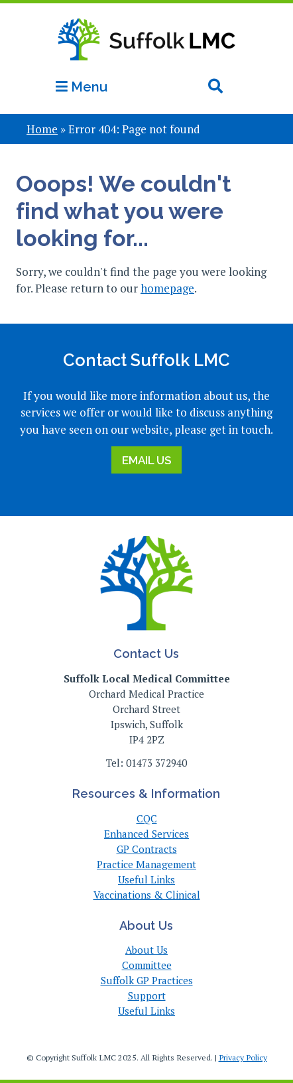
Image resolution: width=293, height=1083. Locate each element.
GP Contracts (147, 849)
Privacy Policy (243, 1057)
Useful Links (146, 879)
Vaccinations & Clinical (146, 894)
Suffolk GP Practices (147, 980)
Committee (147, 965)
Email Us (146, 460)
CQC (147, 818)
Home (42, 129)
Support (147, 995)
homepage (167, 288)
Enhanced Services (146, 833)
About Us (146, 949)
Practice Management (146, 864)
